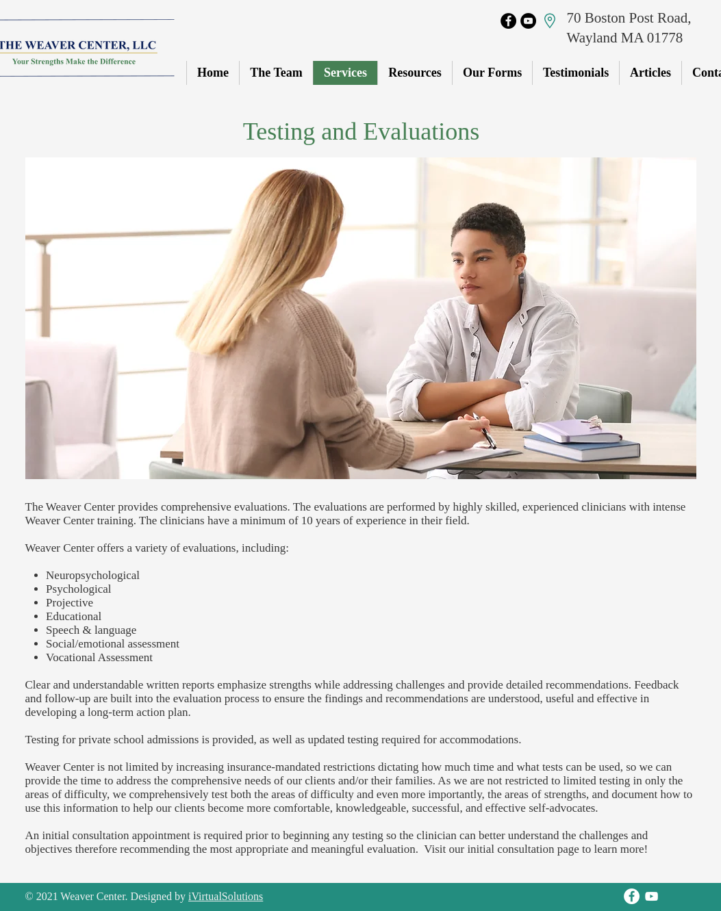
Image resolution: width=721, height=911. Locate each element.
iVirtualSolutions (225, 896)
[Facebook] (508, 21)
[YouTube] (528, 21)
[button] (492, 73)
